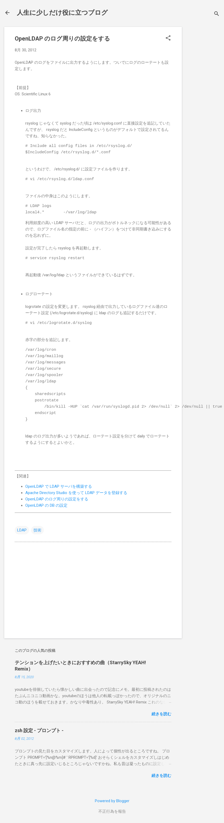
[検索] (216, 14)
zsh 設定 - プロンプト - (39, 730)
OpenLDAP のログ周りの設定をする (56, 499)
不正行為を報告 (112, 811)
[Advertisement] (203, 106)
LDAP (22, 530)
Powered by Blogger (112, 801)
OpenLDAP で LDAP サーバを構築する (58, 486)
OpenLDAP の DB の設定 (46, 505)
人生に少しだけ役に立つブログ (62, 12)
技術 (37, 530)
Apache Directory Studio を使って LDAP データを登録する (76, 492)
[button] (168, 38)
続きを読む (161, 714)
